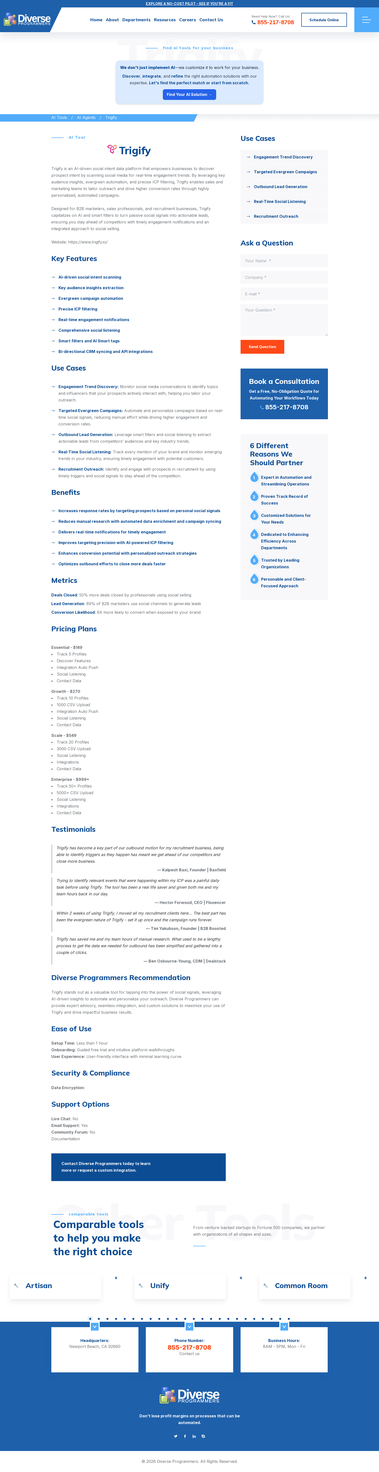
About (112, 19)
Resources (165, 19)
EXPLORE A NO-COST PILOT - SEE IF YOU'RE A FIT (189, 3)
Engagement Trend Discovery (283, 156)
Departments (136, 19)
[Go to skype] (203, 1436)
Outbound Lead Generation (280, 186)
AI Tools (59, 117)
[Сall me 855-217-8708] (284, 394)
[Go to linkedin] (194, 1436)
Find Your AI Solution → (189, 94)
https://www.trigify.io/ (88, 242)
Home (96, 19)
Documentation (65, 1138)
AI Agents (86, 117)
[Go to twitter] (175, 1436)
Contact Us (211, 19)
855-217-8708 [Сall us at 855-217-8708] (273, 23)
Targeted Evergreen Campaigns (285, 171)
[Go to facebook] (185, 1436)
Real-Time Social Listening (280, 201)
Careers (187, 19)
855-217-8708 (189, 1347)
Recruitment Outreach (276, 216)
